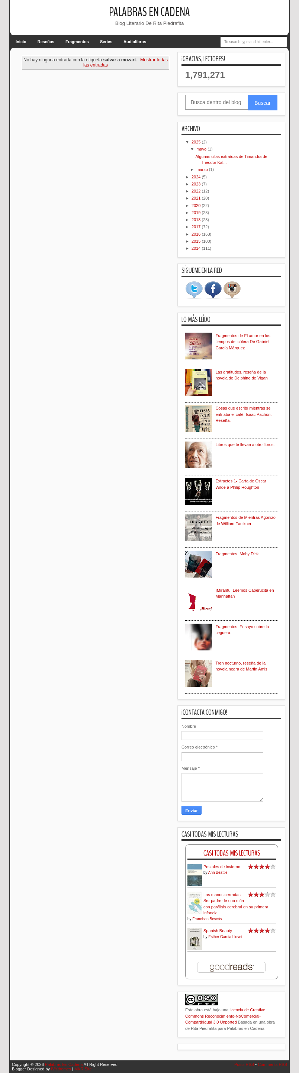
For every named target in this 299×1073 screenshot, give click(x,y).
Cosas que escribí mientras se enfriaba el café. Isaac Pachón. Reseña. (243, 414)
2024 (197, 177)
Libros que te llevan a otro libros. (244, 444)
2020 (197, 205)
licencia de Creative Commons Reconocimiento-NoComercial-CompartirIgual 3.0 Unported (225, 1016)
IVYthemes (61, 1069)
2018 (197, 219)
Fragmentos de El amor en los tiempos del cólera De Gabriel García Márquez (242, 341)
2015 (197, 241)
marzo (202, 169)
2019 (197, 212)
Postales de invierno (221, 866)
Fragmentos (77, 41)
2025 (197, 142)
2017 (197, 226)
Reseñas (46, 41)
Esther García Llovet (225, 937)
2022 (197, 191)
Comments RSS (272, 1064)
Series (106, 41)
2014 (197, 248)
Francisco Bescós (207, 919)
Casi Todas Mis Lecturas (231, 853)
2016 (197, 234)
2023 (197, 184)
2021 (197, 198)
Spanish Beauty (217, 930)
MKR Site (82, 1069)
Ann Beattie (218, 872)
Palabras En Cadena (149, 12)
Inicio (21, 41)
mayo (202, 149)
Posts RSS (244, 1064)
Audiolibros (134, 41)
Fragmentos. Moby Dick (236, 554)
